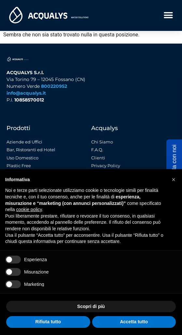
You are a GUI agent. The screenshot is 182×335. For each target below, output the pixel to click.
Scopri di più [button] (91, 306)
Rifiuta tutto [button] (48, 321)
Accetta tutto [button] (134, 321)
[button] (168, 15)
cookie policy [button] (29, 209)
